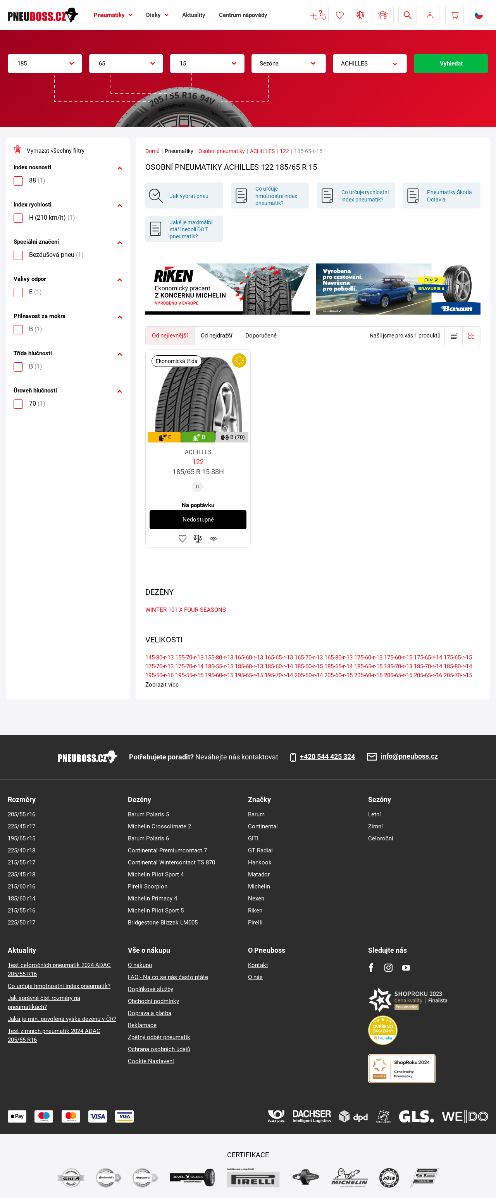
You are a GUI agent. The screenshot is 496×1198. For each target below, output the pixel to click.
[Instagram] (388, 967)
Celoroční (380, 838)
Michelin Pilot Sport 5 (156, 910)
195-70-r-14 (279, 675)
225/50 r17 (21, 922)
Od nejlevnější (170, 335)
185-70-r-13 (398, 666)
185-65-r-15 (368, 666)
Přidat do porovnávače (198, 538)
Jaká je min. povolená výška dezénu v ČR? (62, 1019)
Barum (256, 814)
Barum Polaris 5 (148, 814)
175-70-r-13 (159, 666)
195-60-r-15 (219, 675)
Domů (152, 151)
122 (284, 151)
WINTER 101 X (164, 609)
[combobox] (45, 63)
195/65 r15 (21, 838)
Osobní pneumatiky (221, 151)
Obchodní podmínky (153, 1001)
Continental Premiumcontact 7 (167, 850)
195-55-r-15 (189, 675)
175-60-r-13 (368, 657)
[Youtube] (406, 967)
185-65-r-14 (338, 666)
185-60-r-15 (308, 666)
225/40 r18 (21, 850)
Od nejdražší (216, 335)
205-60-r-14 (308, 675)
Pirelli (255, 922)
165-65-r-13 (279, 657)
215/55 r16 (21, 910)
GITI (253, 838)
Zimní (375, 826)
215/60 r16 (21, 886)
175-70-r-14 (189, 666)
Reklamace (142, 1025)
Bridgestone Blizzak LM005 (163, 922)
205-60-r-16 (368, 675)
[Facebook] (371, 967)
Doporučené (261, 335)
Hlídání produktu (213, 538)
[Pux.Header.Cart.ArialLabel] (454, 15)
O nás (255, 977)
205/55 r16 (21, 814)
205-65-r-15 (398, 675)
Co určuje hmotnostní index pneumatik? (59, 986)
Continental (263, 826)
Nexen (256, 898)
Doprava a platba (149, 1013)
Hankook (260, 862)
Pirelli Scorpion (147, 886)
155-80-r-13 (219, 657)
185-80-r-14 (458, 666)
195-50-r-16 (159, 675)
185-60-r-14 (279, 666)
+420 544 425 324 (327, 757)
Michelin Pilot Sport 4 (156, 874)
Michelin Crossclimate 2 (159, 826)
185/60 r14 (21, 898)
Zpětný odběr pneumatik (159, 1037)
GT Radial (260, 850)
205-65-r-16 (428, 675)
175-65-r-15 (458, 657)
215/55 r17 (21, 862)
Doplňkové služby (150, 989)
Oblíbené (340, 15)
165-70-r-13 (308, 657)
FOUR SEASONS (205, 609)
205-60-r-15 (338, 675)
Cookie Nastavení (151, 1061)
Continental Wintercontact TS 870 (171, 862)
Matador (259, 874)
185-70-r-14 (428, 666)
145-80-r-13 (159, 657)
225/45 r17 (21, 826)
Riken (255, 910)
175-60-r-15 (398, 657)
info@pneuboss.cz (409, 756)
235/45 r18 (21, 874)
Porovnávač (360, 15)
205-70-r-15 (458, 675)
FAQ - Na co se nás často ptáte (168, 977)
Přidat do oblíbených (182, 538)
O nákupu (140, 965)
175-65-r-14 (428, 657)
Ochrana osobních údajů (159, 1049)
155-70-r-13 (189, 657)
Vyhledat (451, 63)
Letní (374, 814)
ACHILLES (262, 151)
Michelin (259, 886)
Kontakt (258, 965)
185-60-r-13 (249, 666)
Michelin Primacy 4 (152, 898)
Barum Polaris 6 (148, 838)
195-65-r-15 (249, 675)
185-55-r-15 (219, 666)
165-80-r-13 (338, 657)
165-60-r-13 (249, 657)
